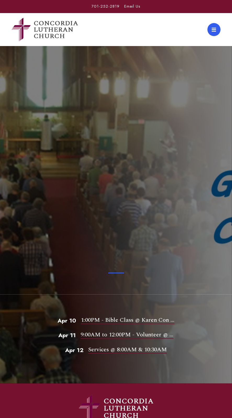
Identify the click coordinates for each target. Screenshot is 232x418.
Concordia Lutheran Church (45, 29)
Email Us (132, 6)
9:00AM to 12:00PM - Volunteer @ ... (127, 334)
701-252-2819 (106, 6)
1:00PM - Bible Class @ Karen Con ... (127, 320)
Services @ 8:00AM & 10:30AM (127, 349)
